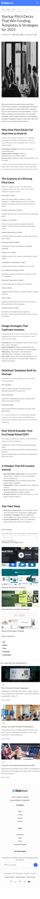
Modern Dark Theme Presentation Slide (16, 566)
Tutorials (6, 652)
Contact (20, 821)
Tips (13, 9)
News (5, 645)
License (20, 818)
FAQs (20, 841)
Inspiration (7, 655)
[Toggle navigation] (37, 3)
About (20, 811)
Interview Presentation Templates (14, 587)
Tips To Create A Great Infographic (15, 688)
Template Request (20, 844)
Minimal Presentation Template (13, 631)
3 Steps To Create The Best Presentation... (17, 726)
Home (3, 9)
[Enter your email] (17, 865)
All (4, 642)
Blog (8, 9)
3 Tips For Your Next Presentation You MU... (18, 765)
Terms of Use (30, 877)
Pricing (20, 815)
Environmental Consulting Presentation (16, 609)
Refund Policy (20, 877)
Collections (20, 834)
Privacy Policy (9, 877)
